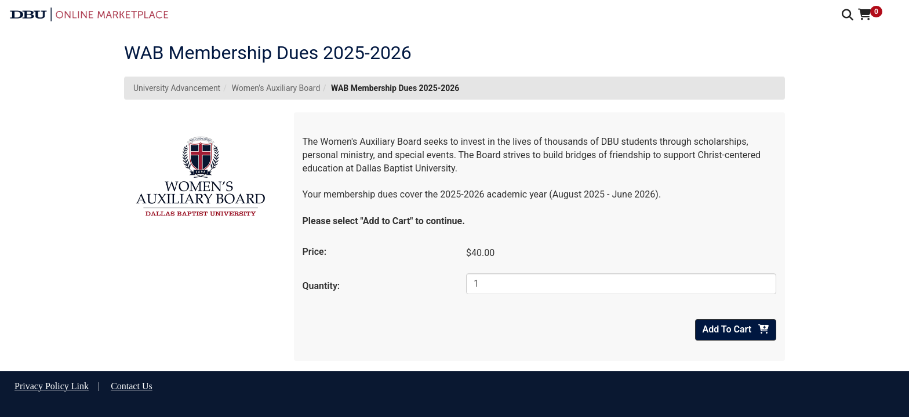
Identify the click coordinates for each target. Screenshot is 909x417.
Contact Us (131, 386)
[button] (874, 14)
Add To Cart (736, 329)
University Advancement (176, 88)
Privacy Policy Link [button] (51, 386)
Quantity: (321, 285)
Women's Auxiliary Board (275, 88)
